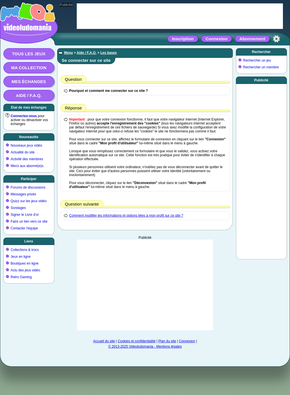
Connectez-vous (24, 116)
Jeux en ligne (21, 257)
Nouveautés (28, 137)
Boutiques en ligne (25, 263)
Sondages (18, 208)
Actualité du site (23, 152)
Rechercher (261, 52)
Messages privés (23, 194)
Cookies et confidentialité (136, 341)
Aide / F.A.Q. (29, 95)
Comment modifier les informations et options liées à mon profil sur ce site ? (126, 215)
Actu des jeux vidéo (25, 270)
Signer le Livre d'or (25, 215)
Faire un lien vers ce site (29, 221)
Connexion (217, 38)
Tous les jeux (28, 53)
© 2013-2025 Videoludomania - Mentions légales (145, 346)
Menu (68, 53)
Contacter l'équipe (24, 228)
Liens (28, 241)
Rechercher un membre (261, 67)
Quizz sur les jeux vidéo (29, 201)
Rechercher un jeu (257, 60)
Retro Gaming (21, 277)
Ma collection (28, 67)
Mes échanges (29, 81)
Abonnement (252, 38)
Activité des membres (27, 159)
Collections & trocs (25, 250)
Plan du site (167, 341)
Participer (29, 179)
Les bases (108, 53)
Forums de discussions (28, 187)
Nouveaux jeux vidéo (26, 145)
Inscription (183, 38)
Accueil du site (104, 341)
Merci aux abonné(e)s (27, 166)
